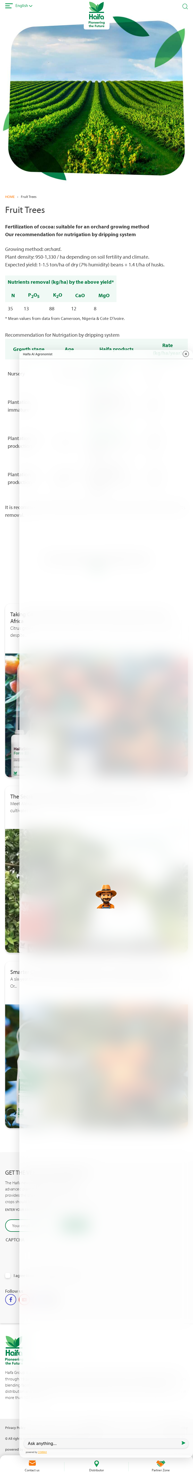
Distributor (96, 1470)
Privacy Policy (15, 1427)
